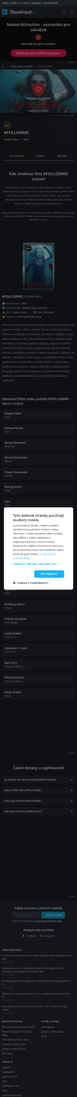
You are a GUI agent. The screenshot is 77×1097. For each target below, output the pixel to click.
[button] (38, 564)
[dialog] (38, 548)
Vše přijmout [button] (49, 573)
